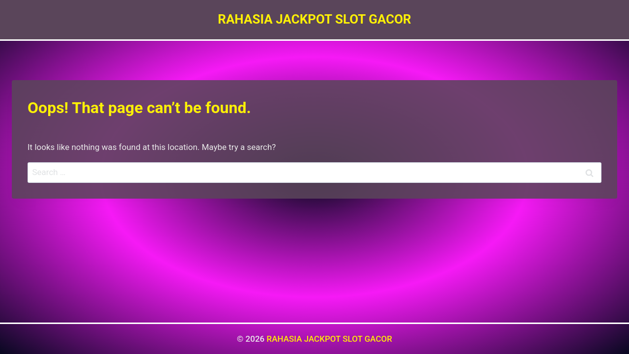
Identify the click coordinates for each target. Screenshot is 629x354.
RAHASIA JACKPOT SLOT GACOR (329, 339)
